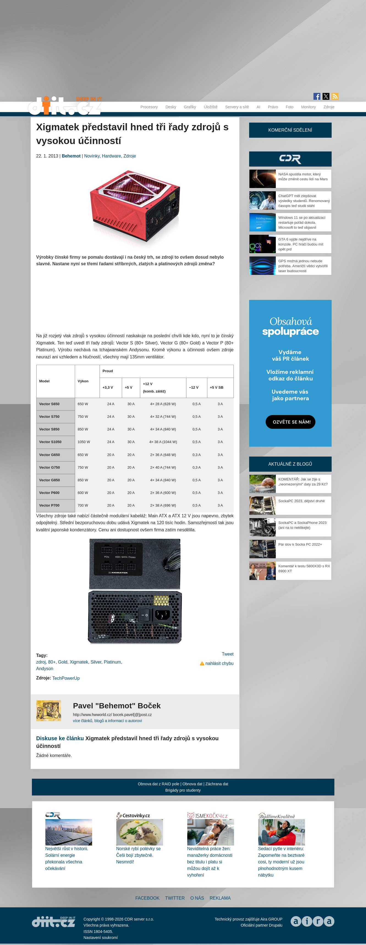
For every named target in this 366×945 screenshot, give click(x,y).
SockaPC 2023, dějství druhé (302, 501)
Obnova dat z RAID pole (158, 784)
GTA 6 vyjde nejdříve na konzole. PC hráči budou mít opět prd (301, 244)
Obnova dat (192, 784)
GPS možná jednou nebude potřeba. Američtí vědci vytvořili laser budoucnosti (303, 266)
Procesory (149, 107)
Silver (95, 662)
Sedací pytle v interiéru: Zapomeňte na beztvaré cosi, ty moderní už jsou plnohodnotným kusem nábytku (281, 861)
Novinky (92, 156)
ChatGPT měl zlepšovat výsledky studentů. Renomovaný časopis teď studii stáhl (304, 201)
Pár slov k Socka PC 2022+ (300, 544)
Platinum (112, 662)
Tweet (228, 654)
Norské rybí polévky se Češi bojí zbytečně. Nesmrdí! (138, 855)
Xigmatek (79, 662)
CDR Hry (290, 159)
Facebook (147, 898)
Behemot (71, 156)
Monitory (308, 107)
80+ (52, 662)
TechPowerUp (66, 678)
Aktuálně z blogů (290, 464)
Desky (171, 107)
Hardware (111, 156)
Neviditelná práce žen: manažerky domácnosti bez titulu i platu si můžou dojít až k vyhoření (210, 861)
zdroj (41, 662)
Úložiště (211, 107)
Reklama (220, 898)
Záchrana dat (216, 784)
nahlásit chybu (219, 663)
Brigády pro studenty (182, 790)
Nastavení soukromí (101, 937)
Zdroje (329, 107)
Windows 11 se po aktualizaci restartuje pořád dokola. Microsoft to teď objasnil (302, 222)
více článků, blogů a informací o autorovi (107, 721)
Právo (273, 107)
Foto (289, 107)
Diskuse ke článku (60, 738)
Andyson (44, 668)
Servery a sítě (237, 107)
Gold (62, 662)
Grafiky (190, 107)
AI (258, 107)
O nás (197, 898)
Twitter (175, 898)
